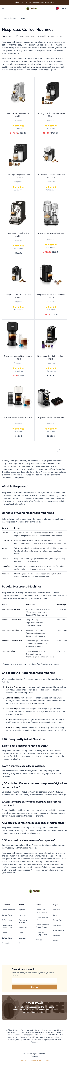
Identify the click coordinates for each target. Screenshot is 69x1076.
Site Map (56, 936)
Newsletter (57, 925)
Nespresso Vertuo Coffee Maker (51, 233)
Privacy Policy (58, 930)
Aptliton (22, 910)
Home (4, 18)
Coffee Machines (8, 910)
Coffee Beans (7, 920)
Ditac (21, 933)
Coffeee (34, 1056)
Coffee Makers (7, 915)
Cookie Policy (58, 920)
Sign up (34, 987)
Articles (39, 940)
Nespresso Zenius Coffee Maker (51, 417)
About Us (56, 910)
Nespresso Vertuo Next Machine (18, 417)
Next (61, 449)
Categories (6, 943)
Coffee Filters (7, 938)
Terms (55, 941)
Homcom (22, 915)
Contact (56, 915)
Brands (13, 18)
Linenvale (22, 938)
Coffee (4, 933)
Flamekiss (23, 928)
